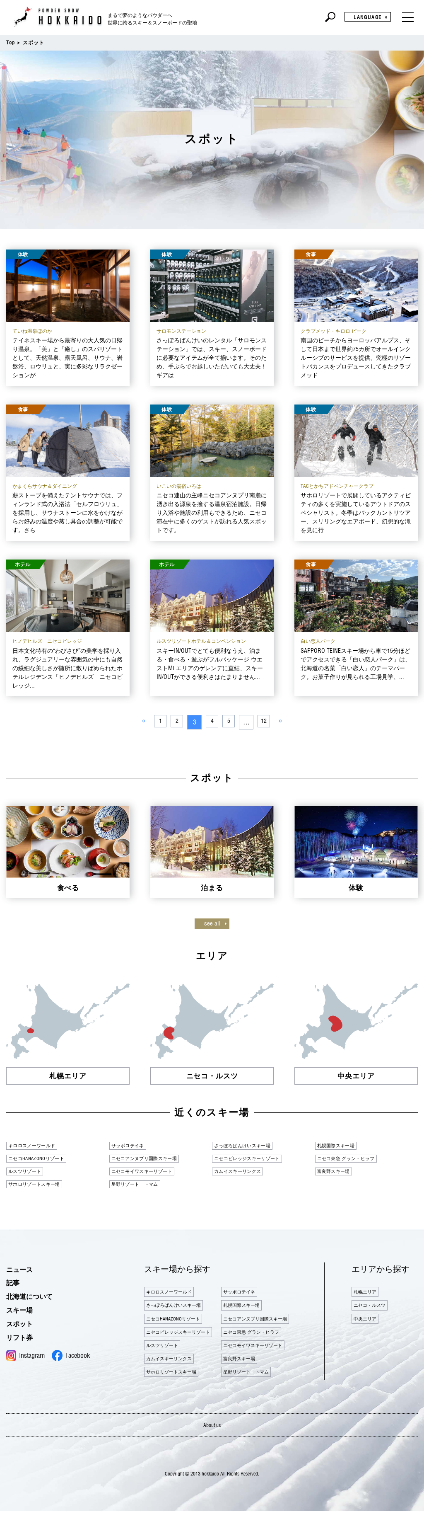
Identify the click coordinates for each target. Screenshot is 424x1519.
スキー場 (22, 1312)
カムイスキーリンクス (244, 1172)
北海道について (35, 1299)
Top (10, 42)
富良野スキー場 (338, 1172)
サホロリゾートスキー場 (42, 1186)
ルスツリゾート (30, 1172)
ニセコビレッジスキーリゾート (256, 1159)
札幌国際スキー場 (341, 1145)
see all (212, 923)
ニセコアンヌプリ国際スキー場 (153, 1159)
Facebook (71, 1358)
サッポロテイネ (133, 1145)
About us (212, 1433)
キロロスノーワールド (38, 1145)
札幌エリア (368, 1296)
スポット (22, 1326)
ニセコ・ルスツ (374, 1311)
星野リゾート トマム (141, 1186)
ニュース (22, 1272)
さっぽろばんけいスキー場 (250, 1145)
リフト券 (22, 1340)
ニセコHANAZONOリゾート (44, 1159)
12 (268, 722)
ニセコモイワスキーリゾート (150, 1172)
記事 (14, 1285)
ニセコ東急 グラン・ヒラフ (354, 1159)
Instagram (25, 1358)
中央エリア (368, 1326)
